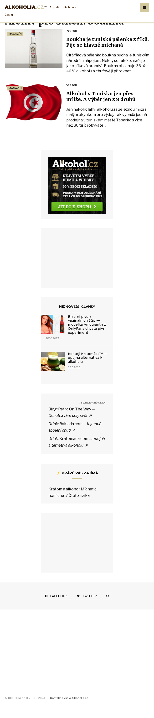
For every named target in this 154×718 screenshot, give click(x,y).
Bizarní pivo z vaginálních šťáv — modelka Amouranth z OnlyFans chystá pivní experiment (87, 332)
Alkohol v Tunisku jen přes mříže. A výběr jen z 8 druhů (104, 103)
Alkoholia (26, 7)
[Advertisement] (77, 267)
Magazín (15, 33)
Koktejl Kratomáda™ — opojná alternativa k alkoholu (87, 365)
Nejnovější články (77, 314)
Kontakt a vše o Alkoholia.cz (69, 705)
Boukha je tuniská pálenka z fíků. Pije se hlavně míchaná (105, 42)
